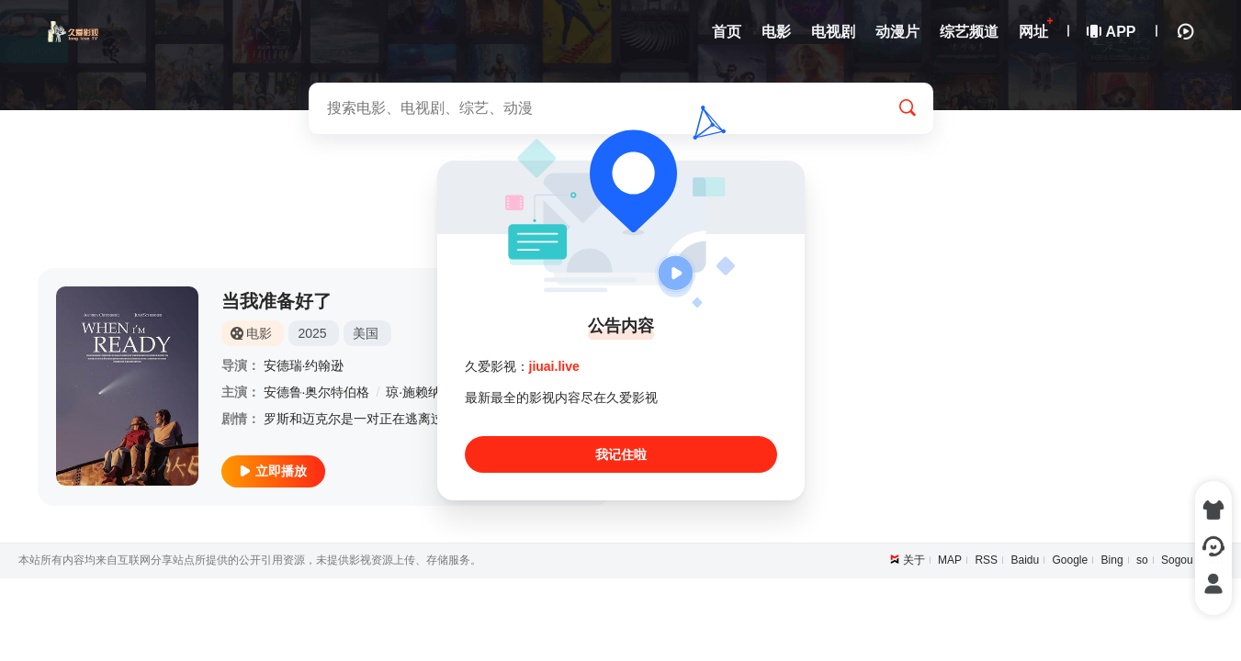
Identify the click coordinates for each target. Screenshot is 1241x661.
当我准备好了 (276, 301)
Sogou (1177, 560)
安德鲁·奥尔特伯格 (317, 392)
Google (1071, 560)
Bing (1112, 560)
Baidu (1024, 560)
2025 (312, 333)
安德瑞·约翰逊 (304, 365)
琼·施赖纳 (413, 392)
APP (1112, 31)
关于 (914, 560)
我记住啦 (621, 454)
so (1142, 560)
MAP (950, 560)
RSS (986, 560)
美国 (365, 333)
